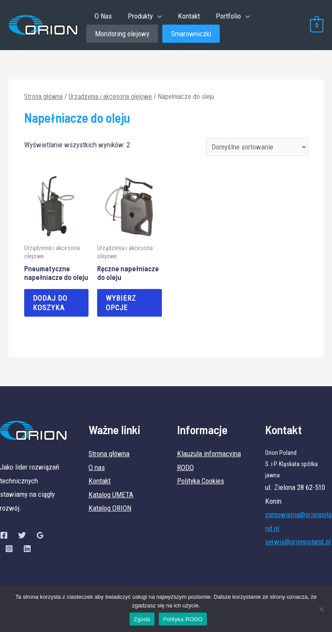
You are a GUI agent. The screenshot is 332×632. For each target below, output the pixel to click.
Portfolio (223, 16)
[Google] (40, 536)
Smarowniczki (191, 34)
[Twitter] (22, 536)
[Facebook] (4, 536)
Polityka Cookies (200, 481)
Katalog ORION (110, 509)
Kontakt (185, 16)
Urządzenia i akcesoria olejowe (110, 98)
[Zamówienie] (257, 148)
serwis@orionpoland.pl (298, 543)
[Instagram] (9, 550)
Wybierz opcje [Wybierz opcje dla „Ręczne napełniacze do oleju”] (121, 304)
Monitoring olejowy (122, 34)
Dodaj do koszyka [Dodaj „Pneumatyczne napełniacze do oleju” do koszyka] (50, 304)
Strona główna (43, 98)
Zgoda (142, 619)
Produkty (138, 16)
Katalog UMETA (111, 495)
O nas (97, 468)
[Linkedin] (27, 550)
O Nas (102, 16)
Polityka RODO (182, 619)
